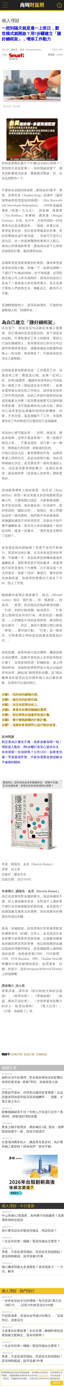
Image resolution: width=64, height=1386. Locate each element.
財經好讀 (16, 56)
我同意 (57, 1382)
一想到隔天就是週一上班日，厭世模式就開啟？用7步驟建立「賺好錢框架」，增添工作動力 (31, 33)
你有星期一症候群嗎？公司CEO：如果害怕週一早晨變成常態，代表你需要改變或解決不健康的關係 (32, 757)
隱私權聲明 (43, 1375)
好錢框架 (41, 1054)
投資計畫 (29, 1054)
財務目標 (16, 1054)
